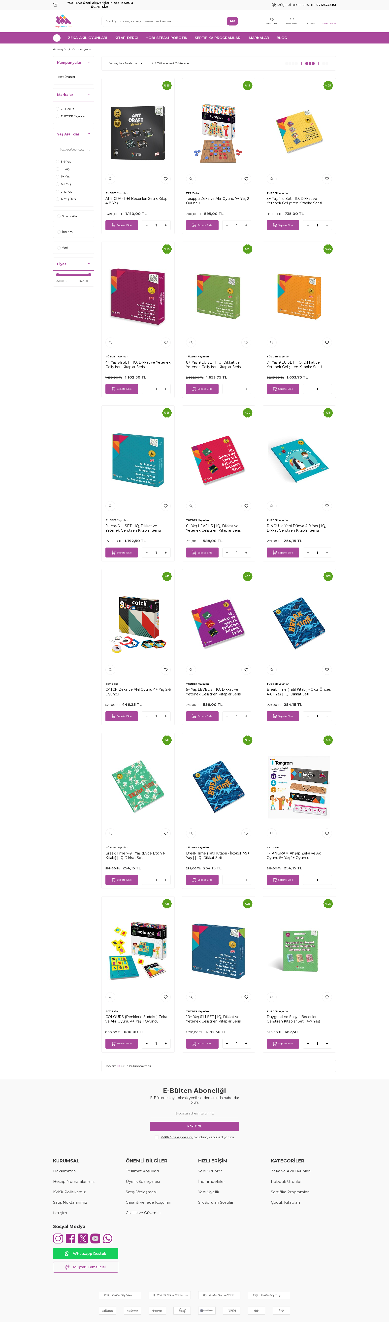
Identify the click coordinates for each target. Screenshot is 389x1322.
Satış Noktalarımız (70, 1202)
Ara (232, 21)
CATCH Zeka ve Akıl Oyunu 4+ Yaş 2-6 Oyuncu (138, 691)
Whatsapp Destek (85, 1253)
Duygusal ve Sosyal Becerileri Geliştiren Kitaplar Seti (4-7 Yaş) (293, 1019)
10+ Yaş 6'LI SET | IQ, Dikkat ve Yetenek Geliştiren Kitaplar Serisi (213, 1019)
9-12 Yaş (64, 191)
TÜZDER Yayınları (71, 116)
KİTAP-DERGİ (126, 38)
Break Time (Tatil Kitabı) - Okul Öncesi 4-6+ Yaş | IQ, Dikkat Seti (299, 691)
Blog (282, 38)
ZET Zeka (65, 109)
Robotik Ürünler (286, 1181)
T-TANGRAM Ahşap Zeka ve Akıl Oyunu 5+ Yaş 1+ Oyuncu (294, 855)
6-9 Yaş (63, 184)
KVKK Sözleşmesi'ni (176, 1137)
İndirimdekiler (211, 1181)
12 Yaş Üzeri (66, 199)
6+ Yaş (63, 176)
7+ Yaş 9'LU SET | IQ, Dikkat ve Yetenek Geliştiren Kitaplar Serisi (294, 364)
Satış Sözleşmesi (141, 1192)
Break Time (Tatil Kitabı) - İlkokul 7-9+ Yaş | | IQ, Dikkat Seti (218, 855)
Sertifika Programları (290, 1192)
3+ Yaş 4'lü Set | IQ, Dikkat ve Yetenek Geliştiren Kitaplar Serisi (294, 200)
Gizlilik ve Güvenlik (143, 1212)
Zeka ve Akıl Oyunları (291, 1171)
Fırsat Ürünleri (66, 77)
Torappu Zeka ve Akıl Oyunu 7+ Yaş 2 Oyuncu (217, 200)
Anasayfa (59, 49)
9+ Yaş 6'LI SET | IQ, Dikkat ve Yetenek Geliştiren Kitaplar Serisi (133, 528)
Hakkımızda (64, 1171)
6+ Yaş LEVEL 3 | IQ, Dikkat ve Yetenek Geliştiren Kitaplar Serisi (213, 528)
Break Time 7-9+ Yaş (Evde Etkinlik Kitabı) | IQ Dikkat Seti (135, 855)
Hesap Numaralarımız (74, 1181)
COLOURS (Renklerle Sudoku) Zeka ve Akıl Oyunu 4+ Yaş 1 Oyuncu (136, 1019)
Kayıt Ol (194, 1126)
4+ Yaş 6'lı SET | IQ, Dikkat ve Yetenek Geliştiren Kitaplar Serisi (137, 364)
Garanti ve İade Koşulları (148, 1202)
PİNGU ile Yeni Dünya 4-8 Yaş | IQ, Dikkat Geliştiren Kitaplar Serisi (296, 528)
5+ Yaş (62, 169)
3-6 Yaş (63, 161)
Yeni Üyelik (208, 1192)
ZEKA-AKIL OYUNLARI (87, 38)
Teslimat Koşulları (142, 1171)
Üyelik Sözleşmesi (143, 1181)
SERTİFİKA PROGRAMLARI (218, 38)
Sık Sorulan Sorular (215, 1202)
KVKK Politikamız (69, 1192)
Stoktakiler (67, 216)
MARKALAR (259, 38)
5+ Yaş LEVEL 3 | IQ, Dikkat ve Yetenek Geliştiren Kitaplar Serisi (213, 691)
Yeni (62, 247)
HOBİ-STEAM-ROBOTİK (166, 38)
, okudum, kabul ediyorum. (195, 1137)
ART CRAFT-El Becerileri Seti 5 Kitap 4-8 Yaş (136, 200)
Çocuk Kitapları (285, 1202)
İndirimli (65, 232)
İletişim (60, 1212)
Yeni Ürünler (210, 1171)
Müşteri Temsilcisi (85, 1267)
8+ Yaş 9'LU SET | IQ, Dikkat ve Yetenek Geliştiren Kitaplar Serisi (213, 364)
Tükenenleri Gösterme (170, 63)
